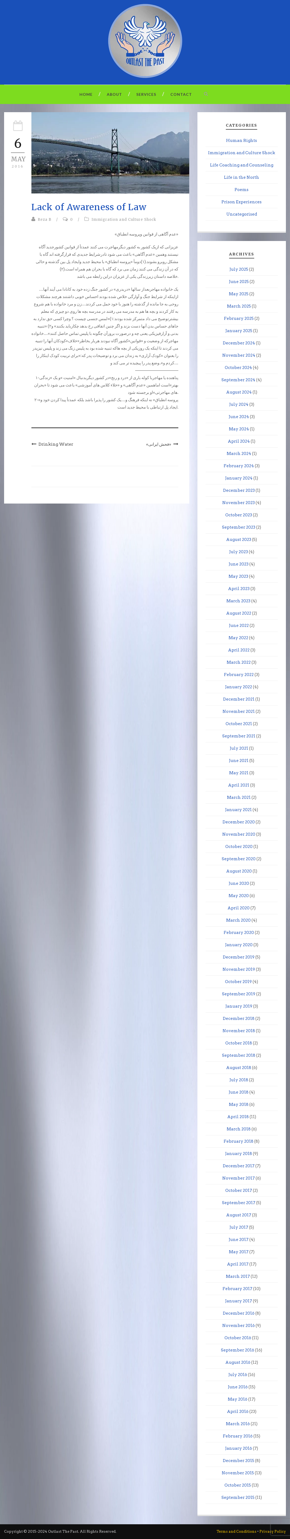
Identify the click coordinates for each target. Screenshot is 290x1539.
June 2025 (239, 281)
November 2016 (238, 1325)
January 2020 (239, 944)
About (114, 94)
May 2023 (238, 576)
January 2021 (238, 809)
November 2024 (238, 355)
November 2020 (238, 834)
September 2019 (238, 994)
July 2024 (238, 404)
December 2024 (239, 343)
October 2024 (238, 367)
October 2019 (238, 981)
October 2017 (238, 1190)
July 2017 (238, 1227)
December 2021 (239, 699)
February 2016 (238, 1436)
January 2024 (239, 478)
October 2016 (237, 1337)
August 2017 (238, 1215)
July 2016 (237, 1374)
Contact (181, 94)
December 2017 (239, 1165)
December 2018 (239, 1018)
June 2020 (239, 883)
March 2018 (239, 1129)
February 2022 (239, 674)
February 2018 (238, 1141)
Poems (241, 189)
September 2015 (238, 1497)
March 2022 (239, 662)
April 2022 (239, 650)
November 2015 (238, 1472)
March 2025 (239, 306)
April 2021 (238, 785)
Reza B (44, 219)
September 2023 (238, 527)
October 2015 (237, 1485)
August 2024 (239, 392)
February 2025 (239, 318)
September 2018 (238, 1055)
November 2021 (239, 711)
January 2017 (238, 1301)
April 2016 (237, 1411)
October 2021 (239, 723)
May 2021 (238, 772)
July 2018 (238, 1079)
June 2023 (238, 564)
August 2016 (237, 1362)
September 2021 (238, 736)
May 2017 (238, 1251)
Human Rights (241, 140)
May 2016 (237, 1399)
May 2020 (239, 895)
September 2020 (239, 858)
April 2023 (239, 588)
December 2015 (238, 1460)
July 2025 (238, 269)
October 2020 (239, 846)
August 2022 (238, 613)
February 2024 (239, 465)
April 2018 (238, 1116)
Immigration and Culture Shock (123, 219)
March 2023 (238, 601)
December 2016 (239, 1313)
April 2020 (238, 908)
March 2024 (239, 453)
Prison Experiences (241, 202)
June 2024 (239, 416)
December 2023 (239, 490)
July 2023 (238, 551)
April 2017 (237, 1264)
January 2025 (238, 330)
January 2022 (238, 686)
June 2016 (238, 1387)
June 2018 (238, 1092)
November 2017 (238, 1178)
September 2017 (238, 1202)
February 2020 (239, 932)
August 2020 (239, 871)
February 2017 (237, 1288)
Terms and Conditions (236, 1531)
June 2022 (239, 625)
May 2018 (238, 1104)
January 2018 (238, 1153)
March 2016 (238, 1423)
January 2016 (238, 1448)
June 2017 (238, 1239)
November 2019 (239, 969)
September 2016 (237, 1350)
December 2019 (239, 957)
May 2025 (238, 293)
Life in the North (241, 177)
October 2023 (238, 515)
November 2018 (239, 1030)
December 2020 (239, 822)
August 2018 (238, 1067)
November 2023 (238, 502)
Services (146, 94)
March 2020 (238, 920)
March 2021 (239, 797)
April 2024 (239, 441)
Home (86, 94)
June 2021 (238, 760)
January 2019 (238, 1006)
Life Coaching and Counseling (241, 165)
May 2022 (238, 637)
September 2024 (238, 379)
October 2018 (238, 1043)
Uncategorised (241, 214)
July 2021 (239, 748)
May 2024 (239, 429)
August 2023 (238, 539)
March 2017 (238, 1276)
